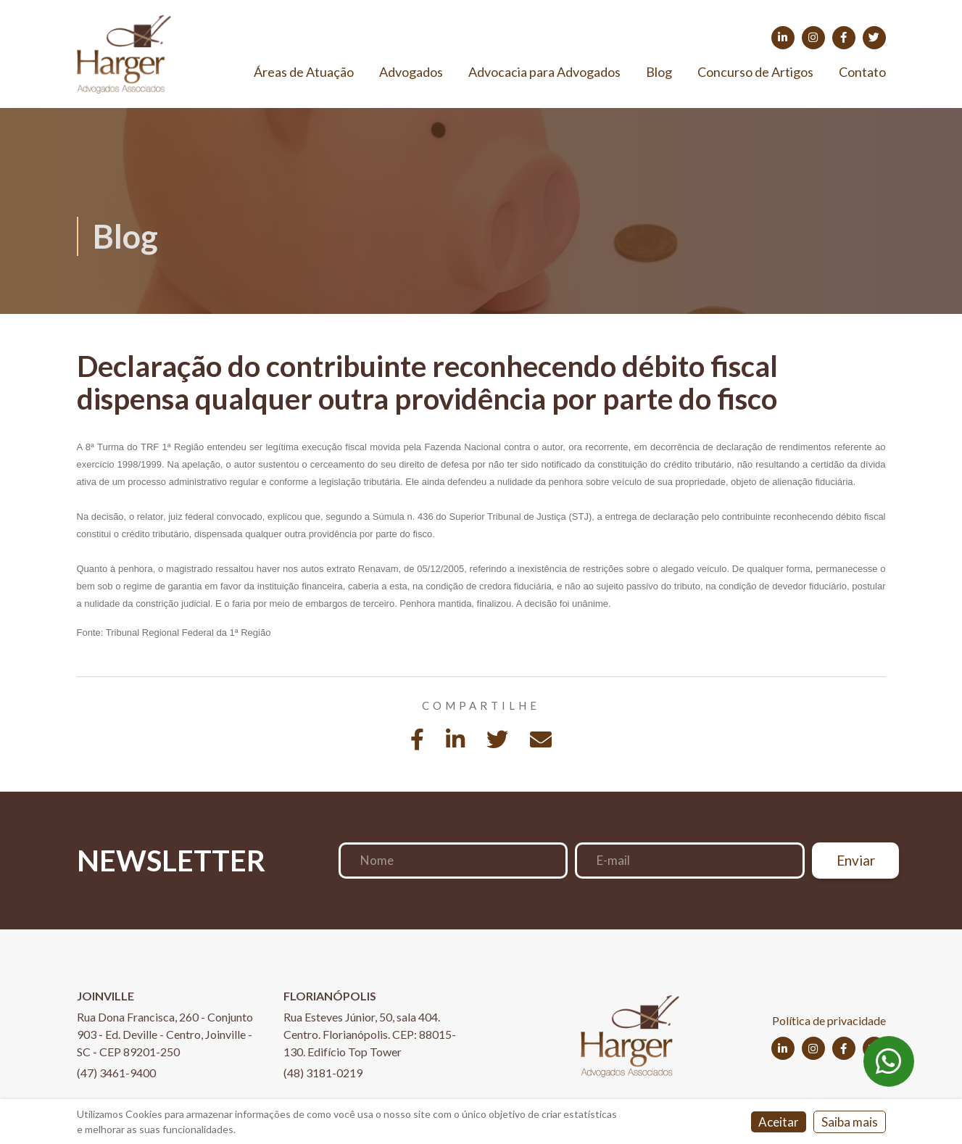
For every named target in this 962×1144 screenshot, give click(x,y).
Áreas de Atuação (304, 72)
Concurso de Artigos (755, 72)
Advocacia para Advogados (544, 72)
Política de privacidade (829, 1020)
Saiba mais (849, 1122)
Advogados (411, 72)
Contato (862, 72)
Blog (659, 72)
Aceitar (778, 1122)
